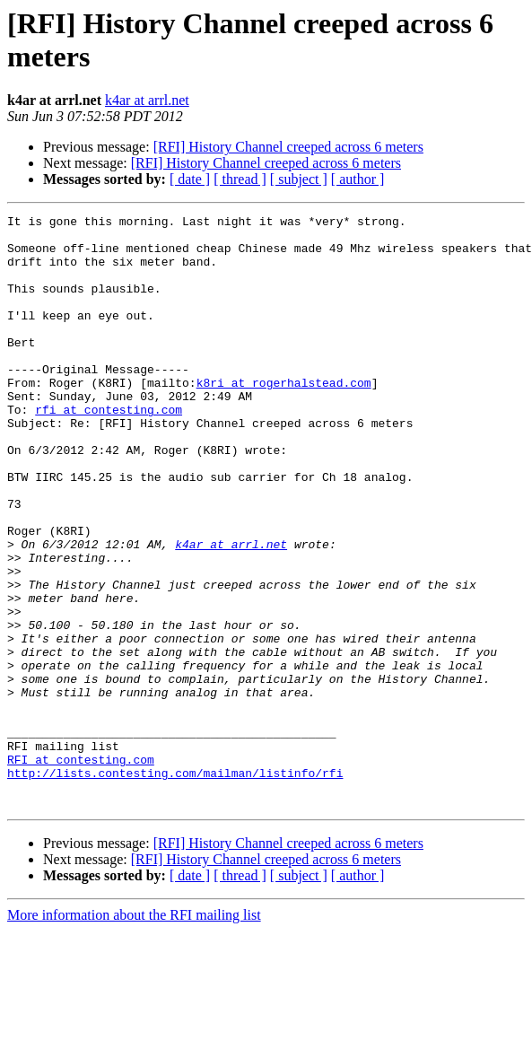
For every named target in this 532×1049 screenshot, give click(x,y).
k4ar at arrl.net (147, 100)
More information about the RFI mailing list (134, 1033)
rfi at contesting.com (108, 449)
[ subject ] (298, 179)
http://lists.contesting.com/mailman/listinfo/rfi (175, 886)
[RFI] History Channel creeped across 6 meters (288, 146)
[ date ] (190, 179)
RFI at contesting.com (80, 869)
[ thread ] (240, 179)
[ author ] (358, 179)
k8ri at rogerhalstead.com (283, 417)
